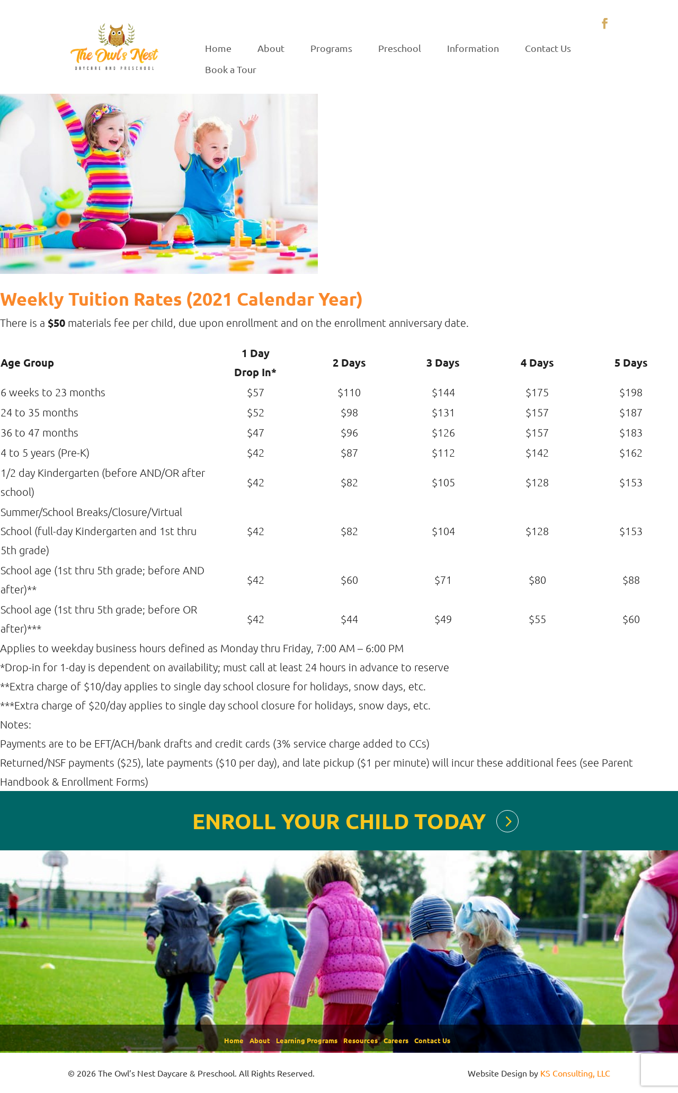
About (270, 48)
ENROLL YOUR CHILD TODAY (339, 820)
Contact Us (548, 48)
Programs (331, 48)
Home (218, 48)
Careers (395, 1040)
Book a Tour (230, 69)
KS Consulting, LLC (575, 1073)
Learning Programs (306, 1040)
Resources (360, 1040)
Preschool (399, 48)
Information (473, 48)
